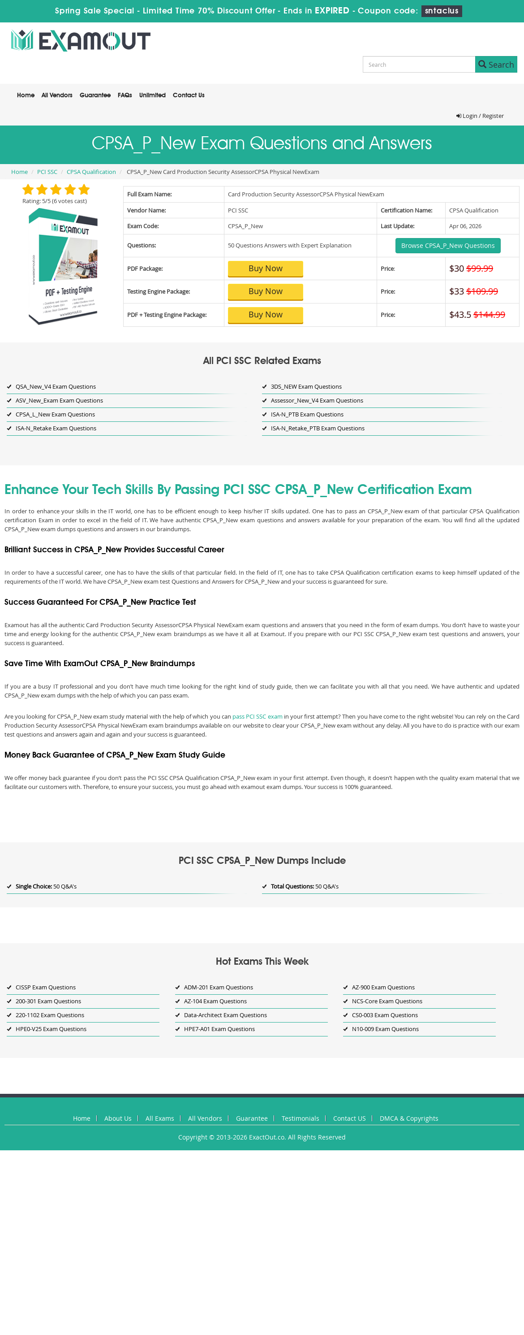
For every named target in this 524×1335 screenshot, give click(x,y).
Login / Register (480, 116)
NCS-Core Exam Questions (387, 1001)
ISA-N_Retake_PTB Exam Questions (318, 428)
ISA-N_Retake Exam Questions (56, 428)
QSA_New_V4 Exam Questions (56, 386)
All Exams (160, 1118)
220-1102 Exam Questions (50, 1015)
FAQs (125, 95)
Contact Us (189, 95)
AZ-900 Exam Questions (383, 987)
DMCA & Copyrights (409, 1118)
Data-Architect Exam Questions (225, 1015)
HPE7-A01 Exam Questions (219, 1029)
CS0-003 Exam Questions (385, 1015)
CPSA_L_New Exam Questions (55, 414)
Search (496, 64)
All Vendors (57, 95)
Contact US (349, 1118)
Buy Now (266, 268)
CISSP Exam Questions (46, 987)
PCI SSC (47, 172)
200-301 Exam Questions (48, 1001)
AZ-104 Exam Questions (215, 1001)
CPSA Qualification (91, 172)
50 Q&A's (46, 886)
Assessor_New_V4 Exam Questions (317, 400)
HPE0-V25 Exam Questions (51, 1029)
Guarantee (95, 95)
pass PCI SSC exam (257, 716)
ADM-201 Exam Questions (218, 987)
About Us (118, 1118)
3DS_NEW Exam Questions (306, 386)
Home (25, 95)
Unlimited (152, 95)
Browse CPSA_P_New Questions (448, 245)
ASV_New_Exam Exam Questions (59, 400)
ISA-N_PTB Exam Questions (307, 414)
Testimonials (300, 1118)
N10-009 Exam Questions (385, 1029)
